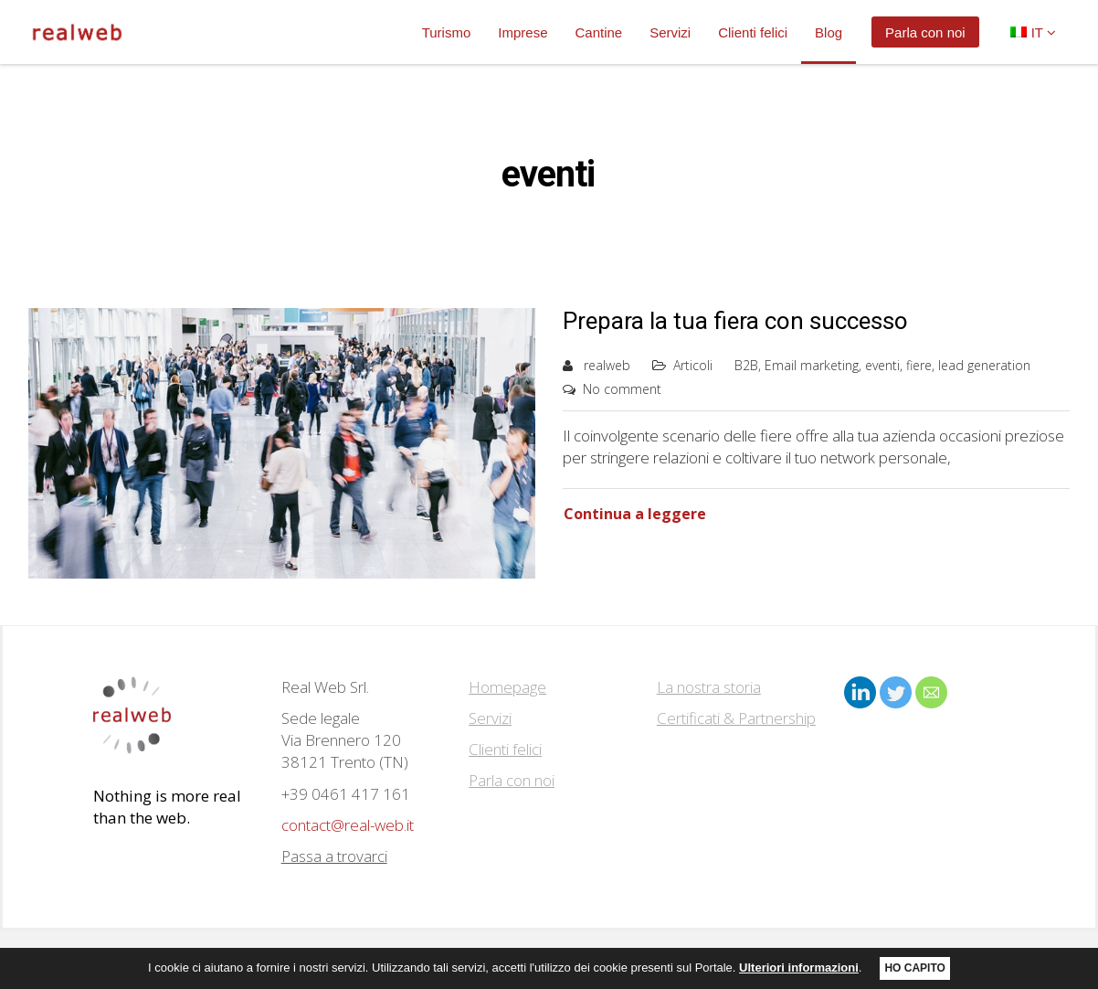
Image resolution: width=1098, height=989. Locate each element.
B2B (746, 365)
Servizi (670, 32)
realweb (607, 365)
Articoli (693, 365)
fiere (919, 365)
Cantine (598, 32)
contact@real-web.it (347, 824)
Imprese (522, 32)
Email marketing (812, 365)
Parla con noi (925, 32)
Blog (828, 32)
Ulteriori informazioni (799, 970)
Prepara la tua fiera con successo (735, 321)
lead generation (984, 365)
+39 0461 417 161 (345, 793)
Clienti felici (752, 32)
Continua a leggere (635, 514)
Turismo (446, 32)
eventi (882, 365)
